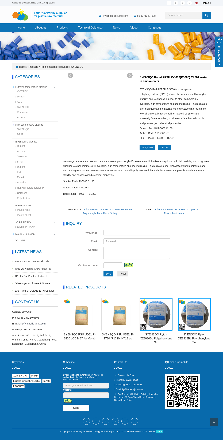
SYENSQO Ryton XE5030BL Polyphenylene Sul (156, 338)
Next (130, 75)
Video (134, 27)
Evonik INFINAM (26, 226)
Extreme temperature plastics (31, 87)
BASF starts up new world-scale (32, 261)
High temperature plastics (54, 66)
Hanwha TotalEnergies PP (31, 187)
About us (40, 27)
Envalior (21, 182)
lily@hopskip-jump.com (115, 15)
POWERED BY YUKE (137, 431)
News (116, 27)
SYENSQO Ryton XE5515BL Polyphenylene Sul (194, 338)
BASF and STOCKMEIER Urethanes (35, 290)
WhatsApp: (91, 232)
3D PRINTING (23, 222)
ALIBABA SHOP (20, 376)
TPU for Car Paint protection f (31, 276)
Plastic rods (23, 209)
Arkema (21, 117)
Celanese (22, 193)
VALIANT (20, 240)
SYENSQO (77, 66)
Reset (123, 273)
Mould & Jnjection (25, 234)
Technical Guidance (90, 27)
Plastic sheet (24, 215)
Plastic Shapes (23, 205)
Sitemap (152, 431)
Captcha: (67, 390)
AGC (19, 101)
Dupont (21, 146)
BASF (20, 134)
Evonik (20, 177)
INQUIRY (147, 147)
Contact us (154, 27)
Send (108, 273)
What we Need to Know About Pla (33, 268)
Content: (93, 249)
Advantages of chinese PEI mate (32, 283)
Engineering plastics (26, 141)
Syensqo (21, 156)
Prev (70, 75)
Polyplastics (23, 198)
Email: (94, 241)
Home (21, 27)
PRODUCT (18, 386)
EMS (19, 172)
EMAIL (164, 147)
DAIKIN (21, 96)
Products (62, 27)
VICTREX (22, 91)
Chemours (22, 112)
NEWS (46, 381)
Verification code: (88, 265)
